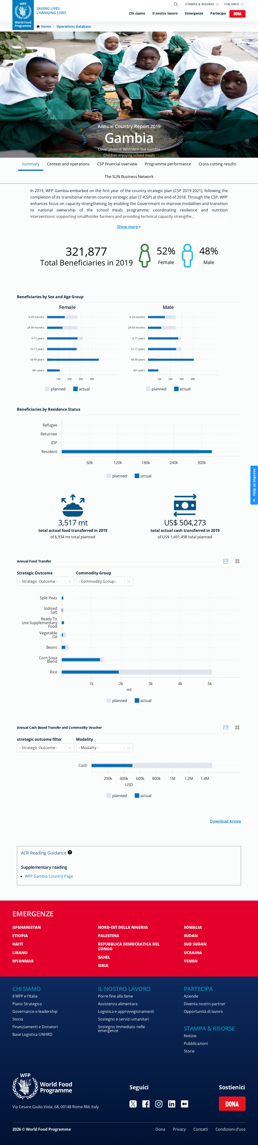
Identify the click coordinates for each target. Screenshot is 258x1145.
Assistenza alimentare (118, 1003)
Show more (129, 226)
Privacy (179, 1129)
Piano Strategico (27, 1003)
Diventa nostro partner (205, 1003)
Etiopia (20, 935)
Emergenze (194, 13)
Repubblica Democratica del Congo (129, 946)
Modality (84, 739)
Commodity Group (93, 573)
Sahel (104, 957)
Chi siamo (137, 13)
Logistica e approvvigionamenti (126, 1011)
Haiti (17, 944)
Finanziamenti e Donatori (35, 1026)
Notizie (190, 1035)
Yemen (190, 961)
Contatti (200, 1129)
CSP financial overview (117, 164)
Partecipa (218, 13)
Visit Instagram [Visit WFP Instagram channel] (158, 1103)
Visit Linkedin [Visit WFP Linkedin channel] (171, 1103)
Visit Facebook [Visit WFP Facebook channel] (146, 1103)
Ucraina (193, 952)
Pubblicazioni (196, 1043)
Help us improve (254, 485)
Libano (20, 952)
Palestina (108, 935)
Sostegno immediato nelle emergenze (121, 1028)
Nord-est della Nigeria (123, 927)
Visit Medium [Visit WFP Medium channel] (184, 1103)
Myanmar (23, 961)
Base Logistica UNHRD (32, 1034)
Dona (238, 14)
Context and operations (68, 164)
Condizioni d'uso (231, 1129)
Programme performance (168, 164)
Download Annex (225, 821)
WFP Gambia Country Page (49, 876)
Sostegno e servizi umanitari (123, 1019)
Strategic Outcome (34, 573)
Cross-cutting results (217, 164)
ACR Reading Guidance (46, 853)
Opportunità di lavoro (203, 1011)
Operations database (74, 26)
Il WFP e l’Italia (24, 996)
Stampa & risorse (199, 4)
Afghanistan (26, 927)
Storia (17, 1019)
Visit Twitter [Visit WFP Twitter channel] (133, 1103)
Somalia (193, 927)
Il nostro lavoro (165, 13)
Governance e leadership (34, 1011)
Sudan (191, 935)
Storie (189, 1051)
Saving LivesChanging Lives (51, 10)
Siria (103, 965)
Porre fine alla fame (115, 996)
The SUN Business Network (129, 176)
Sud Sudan (195, 944)
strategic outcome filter (39, 739)
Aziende (191, 996)
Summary (30, 164)
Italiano (231, 4)
